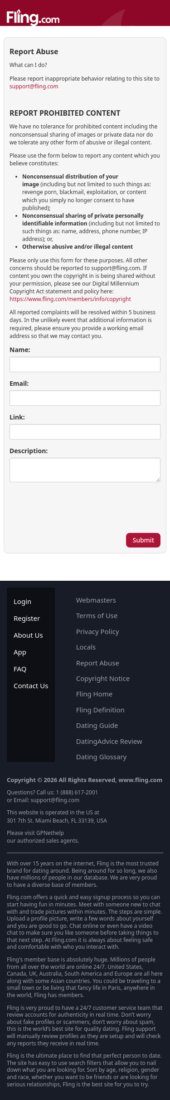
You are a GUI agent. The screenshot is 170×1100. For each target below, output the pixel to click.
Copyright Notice (103, 678)
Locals (86, 646)
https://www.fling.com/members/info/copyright (70, 299)
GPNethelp (50, 833)
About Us (28, 635)
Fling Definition (100, 709)
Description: (29, 450)
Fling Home (94, 693)
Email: (19, 383)
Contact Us (31, 685)
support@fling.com (34, 86)
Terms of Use (97, 615)
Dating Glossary (101, 756)
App (20, 651)
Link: (17, 417)
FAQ (20, 668)
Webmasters (96, 599)
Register (27, 618)
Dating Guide (97, 725)
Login (22, 601)
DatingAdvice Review (109, 741)
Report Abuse (97, 662)
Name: (20, 349)
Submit (143, 540)
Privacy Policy (97, 631)
